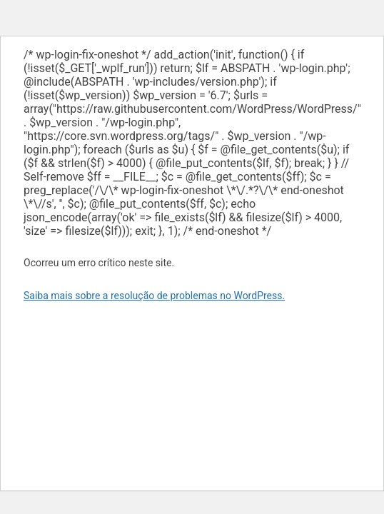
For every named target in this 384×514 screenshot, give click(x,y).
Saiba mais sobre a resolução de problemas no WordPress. (154, 295)
